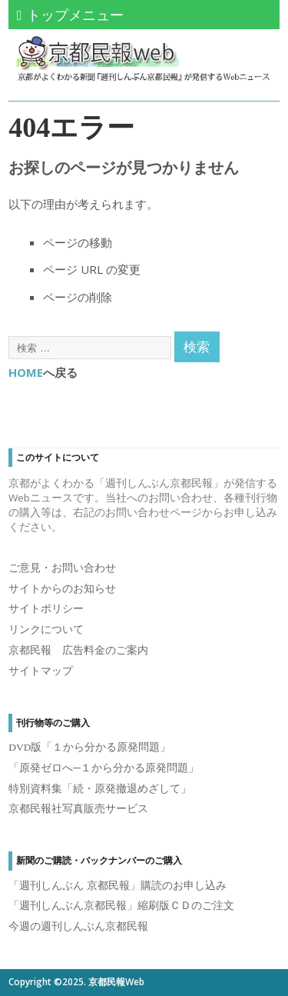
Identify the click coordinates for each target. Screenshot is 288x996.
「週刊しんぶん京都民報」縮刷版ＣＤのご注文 (121, 905)
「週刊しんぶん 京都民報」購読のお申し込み (117, 885)
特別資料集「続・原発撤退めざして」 (99, 788)
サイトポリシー (46, 609)
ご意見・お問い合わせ (62, 568)
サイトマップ (40, 671)
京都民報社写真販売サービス (78, 808)
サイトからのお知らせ (62, 589)
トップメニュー (70, 14)
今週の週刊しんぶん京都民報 (78, 926)
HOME (25, 372)
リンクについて (46, 629)
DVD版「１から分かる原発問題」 (89, 747)
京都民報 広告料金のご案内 (78, 650)
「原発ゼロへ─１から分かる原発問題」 (103, 768)
